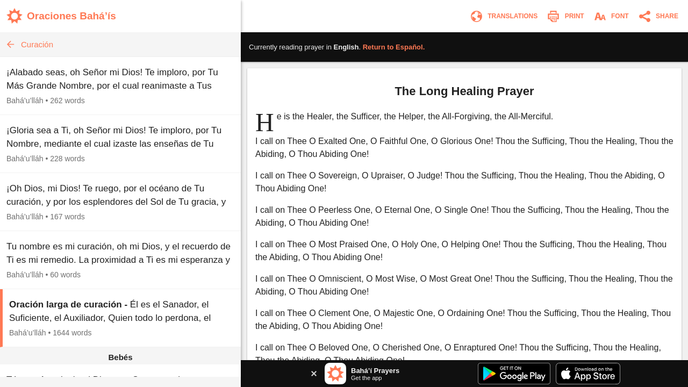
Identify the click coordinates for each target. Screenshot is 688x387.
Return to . (394, 47)
